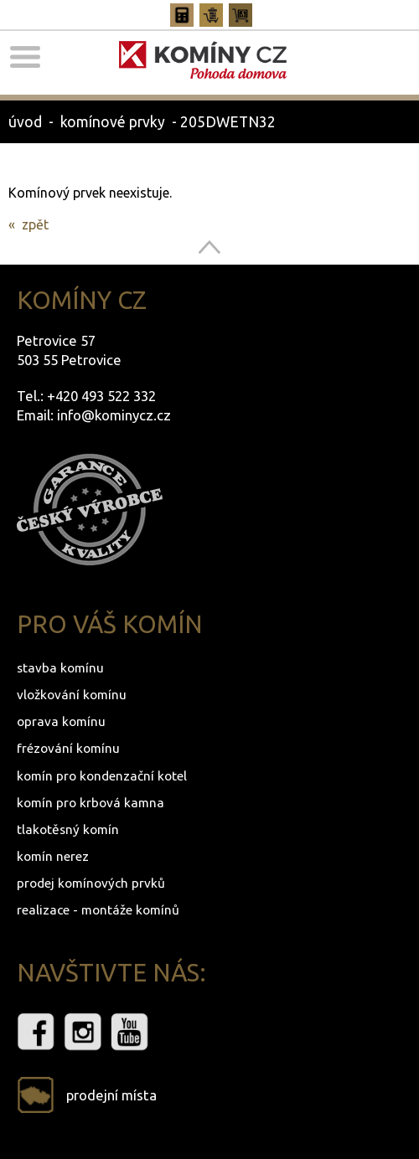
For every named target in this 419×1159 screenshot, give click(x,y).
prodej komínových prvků (91, 883)
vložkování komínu (72, 695)
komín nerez (53, 856)
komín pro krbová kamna (90, 803)
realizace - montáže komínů (98, 910)
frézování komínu (68, 748)
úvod (25, 122)
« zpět (28, 224)
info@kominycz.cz (114, 415)
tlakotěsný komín (68, 829)
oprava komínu (61, 721)
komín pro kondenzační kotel (102, 776)
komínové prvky (112, 122)
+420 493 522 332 (101, 396)
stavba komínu (60, 668)
